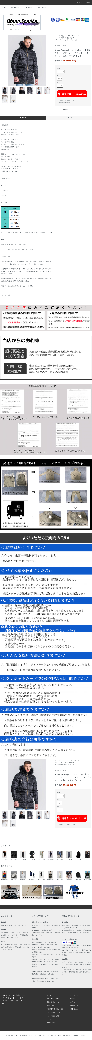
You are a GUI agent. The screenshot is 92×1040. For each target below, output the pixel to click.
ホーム (4, 7)
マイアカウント (74, 995)
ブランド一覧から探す (67, 38)
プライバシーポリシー (53, 1012)
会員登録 (72, 998)
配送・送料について (53, 1002)
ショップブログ (51, 1019)
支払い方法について (53, 998)
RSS (48, 1023)
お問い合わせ (74, 1009)
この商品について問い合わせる (65, 100)
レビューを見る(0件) (61, 110)
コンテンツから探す (40, 7)
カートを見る (74, 1005)
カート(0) (78, 2)
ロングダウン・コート (74, 36)
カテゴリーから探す (13, 7)
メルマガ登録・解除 (53, 1016)
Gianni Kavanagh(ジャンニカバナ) (66, 40)
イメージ (69, 118)
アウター (63, 36)
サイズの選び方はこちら (64, 102)
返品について (51, 1005)
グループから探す (27, 7)
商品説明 (23, 118)
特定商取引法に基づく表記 (55, 1009)
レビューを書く (6, 295)
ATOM (53, 1023)
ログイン (72, 1002)
